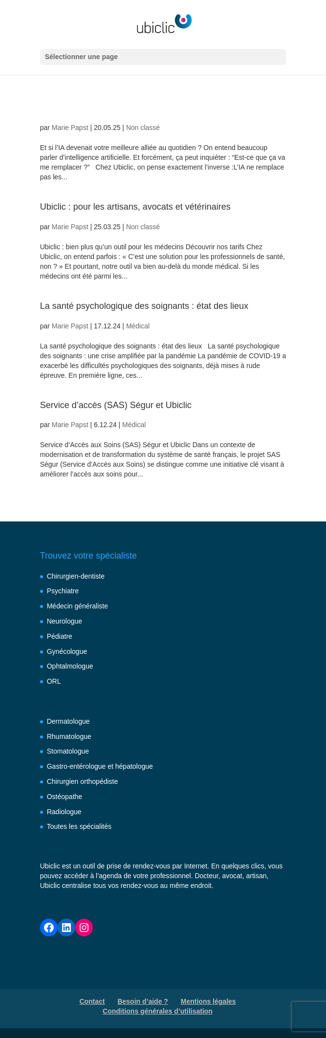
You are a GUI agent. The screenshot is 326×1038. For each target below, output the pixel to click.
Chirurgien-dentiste (76, 576)
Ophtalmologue (70, 666)
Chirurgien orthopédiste (82, 781)
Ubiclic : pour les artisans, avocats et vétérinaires (135, 207)
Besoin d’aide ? (142, 1001)
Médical (138, 326)
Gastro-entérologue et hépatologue (100, 766)
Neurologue (64, 621)
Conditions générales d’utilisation (158, 1011)
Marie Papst (70, 127)
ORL (54, 681)
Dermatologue (68, 721)
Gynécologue (67, 651)
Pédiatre (59, 636)
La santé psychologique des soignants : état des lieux (144, 306)
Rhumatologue (69, 736)
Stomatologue (68, 751)
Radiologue (64, 812)
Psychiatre (63, 591)
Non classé (143, 127)
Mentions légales (208, 1001)
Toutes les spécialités (79, 826)
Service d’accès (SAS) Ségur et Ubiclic (116, 405)
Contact (92, 1001)
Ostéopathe (64, 796)
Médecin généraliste (77, 606)
